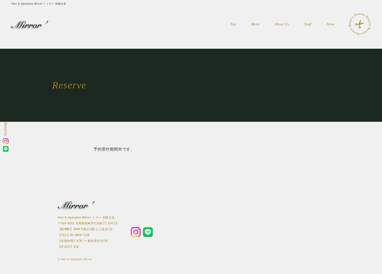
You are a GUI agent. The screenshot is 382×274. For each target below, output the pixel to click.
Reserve (6, 129)
